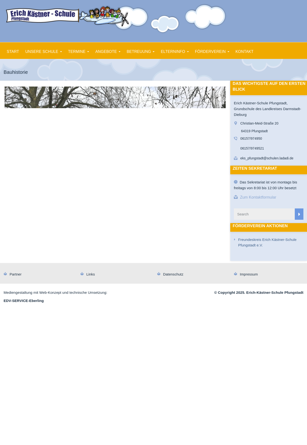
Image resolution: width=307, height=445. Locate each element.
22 (123, 258)
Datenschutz (173, 409)
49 (109, 263)
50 (115, 263)
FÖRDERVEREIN (210, 52)
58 (159, 263)
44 (82, 263)
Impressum (249, 409)
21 (118, 258)
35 (195, 258)
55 (143, 263)
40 (222, 258)
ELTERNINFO (173, 52)
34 (189, 258)
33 (184, 258)
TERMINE (77, 52)
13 (73, 258)
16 (90, 258)
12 (68, 258)
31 (173, 258)
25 (140, 258)
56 (148, 263)
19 (107, 258)
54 (137, 263)
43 (76, 263)
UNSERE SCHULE (41, 52)
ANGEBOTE (106, 52)
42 (71, 263)
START (13, 52)
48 (104, 263)
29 (162, 258)
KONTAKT (245, 52)
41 (65, 263)
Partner (16, 409)
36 (200, 258)
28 (156, 258)
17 (95, 258)
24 (134, 258)
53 (131, 263)
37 (206, 258)
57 (154, 263)
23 (129, 258)
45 (87, 263)
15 (84, 258)
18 (101, 258)
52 (126, 263)
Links (90, 409)
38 (211, 258)
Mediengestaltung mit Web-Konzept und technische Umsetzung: (55, 427)
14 (79, 258)
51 (120, 263)
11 (62, 258)
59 (165, 263)
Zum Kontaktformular (258, 197)
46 (93, 263)
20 (112, 258)
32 (178, 258)
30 (167, 258)
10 (57, 258)
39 (217, 258)
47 (98, 263)
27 (151, 258)
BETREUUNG (139, 52)
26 (145, 258)
